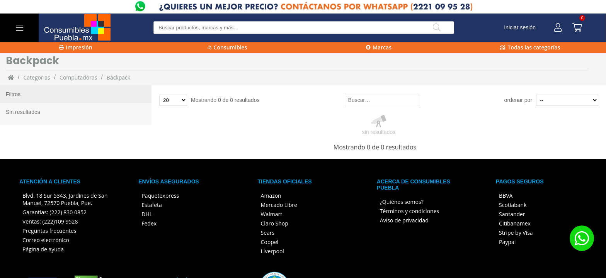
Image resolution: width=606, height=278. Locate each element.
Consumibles (227, 47)
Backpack (118, 77)
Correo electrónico (45, 240)
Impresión (75, 47)
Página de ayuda (43, 249)
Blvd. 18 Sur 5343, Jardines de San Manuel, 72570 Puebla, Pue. (64, 199)
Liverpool (272, 251)
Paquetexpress (160, 195)
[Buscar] (437, 27)
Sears (268, 232)
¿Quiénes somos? (402, 201)
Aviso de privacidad (404, 220)
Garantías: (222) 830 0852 (54, 212)
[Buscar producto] (303, 27)
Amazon (271, 195)
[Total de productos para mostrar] (173, 100)
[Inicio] (11, 77)
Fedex (149, 223)
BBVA (505, 195)
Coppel (270, 242)
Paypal (507, 242)
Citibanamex (515, 223)
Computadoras (78, 77)
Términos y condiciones (409, 211)
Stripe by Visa (516, 232)
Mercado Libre (279, 204)
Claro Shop (274, 223)
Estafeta (151, 204)
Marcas (379, 47)
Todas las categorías (530, 47)
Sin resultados (23, 112)
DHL (146, 214)
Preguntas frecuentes (49, 230)
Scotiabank (512, 204)
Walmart (272, 214)
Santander (512, 214)
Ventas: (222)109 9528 (50, 221)
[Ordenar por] (567, 100)
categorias (36, 77)
